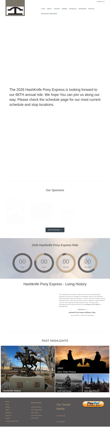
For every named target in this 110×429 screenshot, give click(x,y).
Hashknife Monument (49, 13)
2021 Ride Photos (36, 410)
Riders (64, 9)
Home (43, 9)
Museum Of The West (92, 304)
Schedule (73, 9)
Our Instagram (61, 422)
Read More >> (82, 309)
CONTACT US (100, 1)
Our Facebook (61, 415)
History (57, 9)
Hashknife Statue (36, 407)
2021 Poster (34, 412)
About (49, 9)
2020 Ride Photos (36, 415)
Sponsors (82, 9)
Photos (91, 9)
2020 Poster (34, 418)
